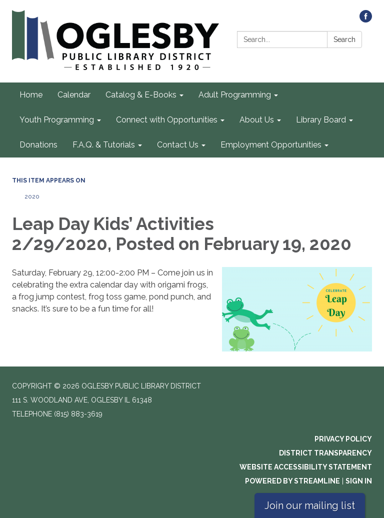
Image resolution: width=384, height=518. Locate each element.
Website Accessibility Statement (306, 467)
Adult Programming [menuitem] (234, 95)
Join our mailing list (309, 506)
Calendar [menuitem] (74, 95)
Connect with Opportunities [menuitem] (167, 119)
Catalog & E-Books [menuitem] (141, 95)
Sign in (359, 481)
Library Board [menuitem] (321, 119)
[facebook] (366, 19)
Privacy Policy (343, 439)
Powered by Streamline (292, 481)
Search (345, 40)
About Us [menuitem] (257, 119)
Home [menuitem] (31, 95)
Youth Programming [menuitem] (57, 119)
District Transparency (325, 453)
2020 (32, 196)
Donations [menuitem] (39, 145)
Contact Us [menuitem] (177, 145)
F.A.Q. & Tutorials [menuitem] (103, 145)
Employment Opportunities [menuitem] (271, 145)
